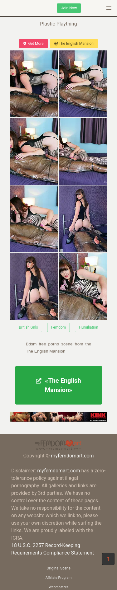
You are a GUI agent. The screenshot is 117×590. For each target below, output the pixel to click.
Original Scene (58, 568)
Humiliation (88, 327)
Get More (33, 43)
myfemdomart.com (72, 456)
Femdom (58, 327)
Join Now (69, 8)
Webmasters (58, 587)
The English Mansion (74, 43)
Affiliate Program (59, 578)
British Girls (28, 327)
